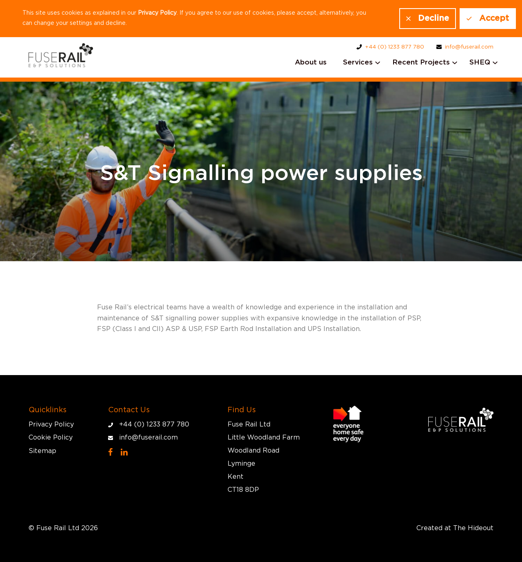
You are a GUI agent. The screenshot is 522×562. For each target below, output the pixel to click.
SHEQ (479, 62)
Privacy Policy (157, 13)
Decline (433, 18)
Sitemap (42, 451)
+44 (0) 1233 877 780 (390, 47)
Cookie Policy (51, 437)
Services (358, 62)
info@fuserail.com (464, 47)
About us (311, 62)
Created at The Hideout (454, 528)
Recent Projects (421, 62)
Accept (494, 18)
